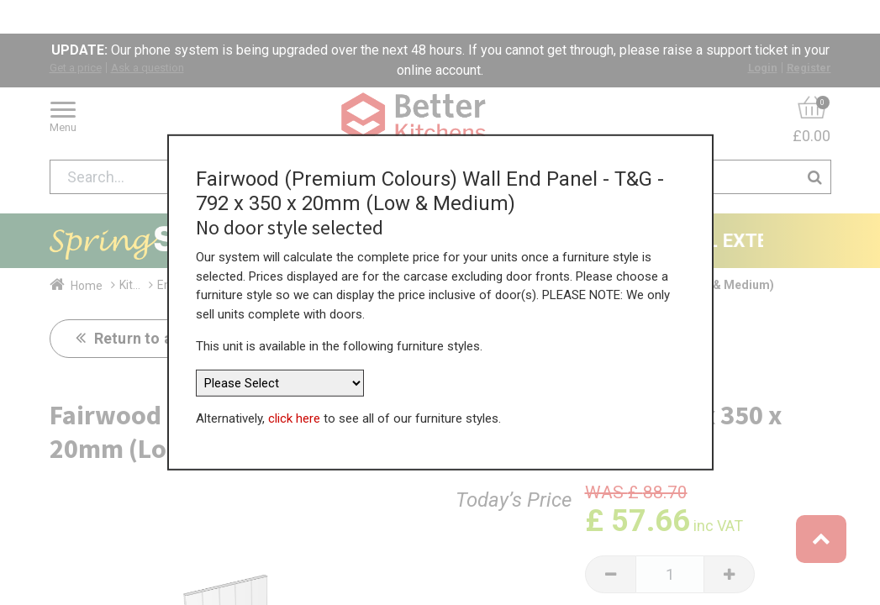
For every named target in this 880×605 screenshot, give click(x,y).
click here (294, 411)
